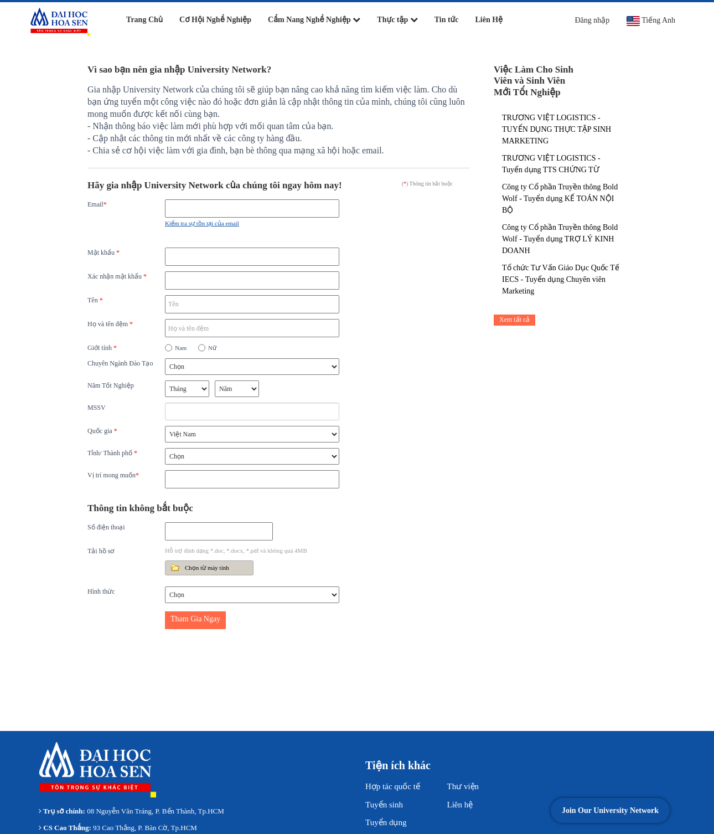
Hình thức (101, 591)
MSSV (96, 407)
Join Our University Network (610, 810)
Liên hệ (460, 804)
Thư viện (463, 786)
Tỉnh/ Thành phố (112, 453)
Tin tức (446, 20)
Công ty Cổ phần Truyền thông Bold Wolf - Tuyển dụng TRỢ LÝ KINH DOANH (560, 239)
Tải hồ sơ (100, 551)
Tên (95, 300)
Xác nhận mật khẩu (117, 276)
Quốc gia (102, 431)
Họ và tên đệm (110, 324)
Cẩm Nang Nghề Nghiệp (314, 20)
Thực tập (397, 20)
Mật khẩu (103, 252)
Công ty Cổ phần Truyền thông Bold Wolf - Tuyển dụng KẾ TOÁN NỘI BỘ (560, 198)
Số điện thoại (106, 527)
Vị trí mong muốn (113, 475)
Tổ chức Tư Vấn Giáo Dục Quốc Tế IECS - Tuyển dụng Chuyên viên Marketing (560, 279)
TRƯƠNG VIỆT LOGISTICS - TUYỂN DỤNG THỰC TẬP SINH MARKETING (556, 129)
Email (97, 204)
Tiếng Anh (650, 21)
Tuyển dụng (385, 822)
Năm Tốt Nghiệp (110, 385)
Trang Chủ (144, 20)
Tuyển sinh (384, 804)
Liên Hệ (489, 20)
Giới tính (102, 348)
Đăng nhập (592, 20)
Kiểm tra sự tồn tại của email (202, 223)
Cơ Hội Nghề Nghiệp (215, 20)
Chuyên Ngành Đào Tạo (120, 363)
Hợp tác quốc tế (392, 786)
